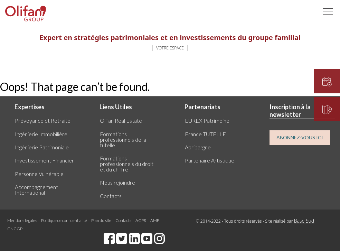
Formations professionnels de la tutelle (123, 139)
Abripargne (198, 147)
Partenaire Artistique (209, 160)
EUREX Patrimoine (207, 120)
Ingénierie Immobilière (41, 134)
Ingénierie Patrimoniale (42, 147)
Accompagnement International (36, 190)
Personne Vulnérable (39, 173)
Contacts (111, 196)
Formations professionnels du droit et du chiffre (126, 164)
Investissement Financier (44, 160)
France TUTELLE (205, 134)
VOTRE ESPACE (170, 48)
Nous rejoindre (117, 182)
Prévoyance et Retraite (42, 120)
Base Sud (304, 220)
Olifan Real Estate (121, 120)
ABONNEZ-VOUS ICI (299, 137)
